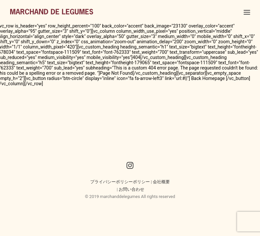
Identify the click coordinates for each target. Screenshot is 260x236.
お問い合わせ (131, 189)
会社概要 (161, 181)
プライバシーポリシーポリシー (120, 181)
